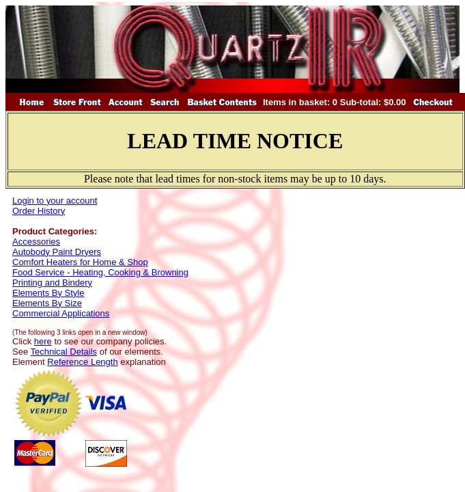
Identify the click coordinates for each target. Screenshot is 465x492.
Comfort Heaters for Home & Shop (80, 262)
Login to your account (54, 200)
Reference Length (82, 362)
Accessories (36, 241)
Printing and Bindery (52, 282)
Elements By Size (47, 303)
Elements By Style (48, 293)
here (43, 341)
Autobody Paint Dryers (56, 252)
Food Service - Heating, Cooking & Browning (100, 272)
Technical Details (64, 351)
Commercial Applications (60, 313)
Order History (38, 211)
